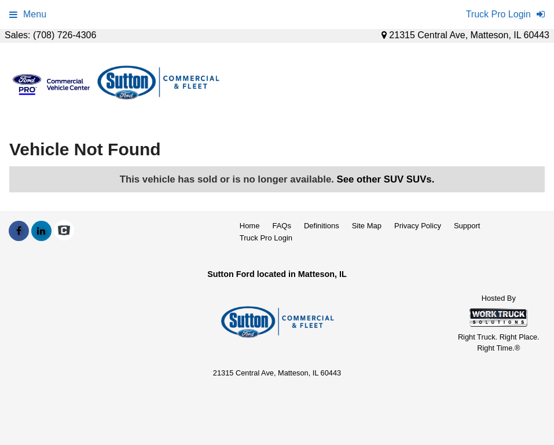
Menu (27, 14)
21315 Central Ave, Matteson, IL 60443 (465, 35)
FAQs (281, 225)
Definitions (321, 225)
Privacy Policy (417, 225)
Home (250, 225)
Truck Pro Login (266, 238)
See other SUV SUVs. (386, 179)
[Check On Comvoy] (64, 231)
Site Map (366, 225)
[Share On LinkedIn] (41, 231)
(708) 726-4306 (64, 35)
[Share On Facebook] (19, 231)
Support (467, 225)
